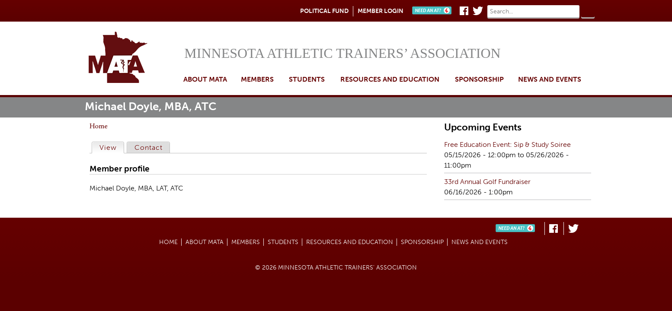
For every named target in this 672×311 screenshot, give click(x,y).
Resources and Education (389, 79)
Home (134, 58)
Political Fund (324, 11)
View (111, 147)
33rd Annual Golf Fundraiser (487, 182)
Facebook (464, 10)
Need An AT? (433, 10)
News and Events (549, 79)
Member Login (380, 11)
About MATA (205, 79)
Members (257, 79)
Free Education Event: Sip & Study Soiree (507, 144)
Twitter (478, 10)
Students (307, 79)
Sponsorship (479, 79)
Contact (148, 147)
